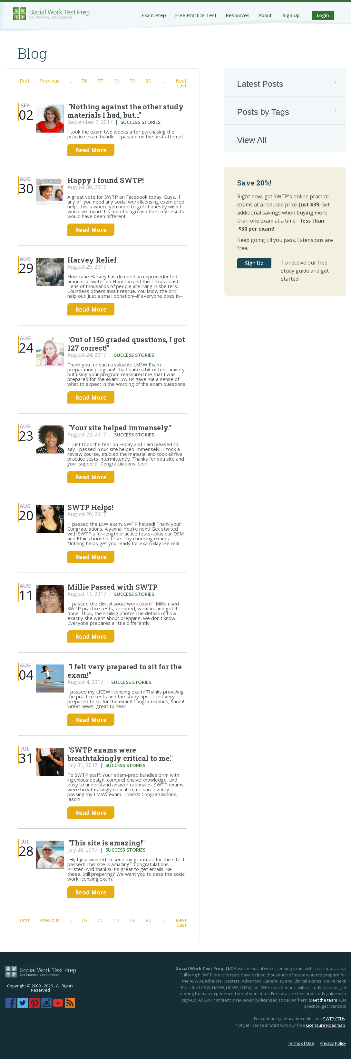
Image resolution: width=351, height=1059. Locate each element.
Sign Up (291, 15)
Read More (91, 150)
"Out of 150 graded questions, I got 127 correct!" (126, 344)
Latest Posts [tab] (287, 84)
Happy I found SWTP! (105, 180)
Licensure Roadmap (325, 1025)
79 (132, 80)
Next (181, 80)
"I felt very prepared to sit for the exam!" (124, 671)
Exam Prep (153, 15)
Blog (32, 53)
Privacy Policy (333, 1043)
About (265, 15)
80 (148, 80)
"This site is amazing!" (106, 842)
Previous (50, 80)
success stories (141, 122)
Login (323, 15)
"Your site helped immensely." (119, 427)
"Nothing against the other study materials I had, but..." (125, 111)
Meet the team (323, 1000)
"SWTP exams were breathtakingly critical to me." (120, 754)
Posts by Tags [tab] (287, 112)
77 (100, 80)
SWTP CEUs (334, 1019)
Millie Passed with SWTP (112, 587)
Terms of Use (301, 1043)
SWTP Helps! (90, 507)
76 (84, 80)
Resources (237, 15)
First (25, 80)
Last (182, 85)
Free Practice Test (196, 15)
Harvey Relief (92, 260)
